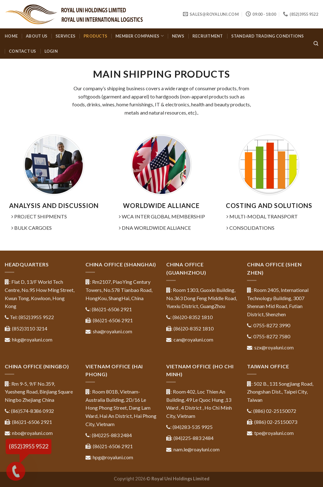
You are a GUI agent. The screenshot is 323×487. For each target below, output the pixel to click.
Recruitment (207, 36)
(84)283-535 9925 (193, 427)
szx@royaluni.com (274, 347)
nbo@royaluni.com (32, 433)
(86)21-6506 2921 (112, 309)
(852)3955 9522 (36, 317)
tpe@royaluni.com (274, 433)
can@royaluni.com (193, 339)
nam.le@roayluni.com (196, 449)
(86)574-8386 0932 (32, 411)
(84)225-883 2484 (112, 435)
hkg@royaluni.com (32, 339)
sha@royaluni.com (112, 331)
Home (11, 36)
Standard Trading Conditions (267, 36)
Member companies (139, 36)
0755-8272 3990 (271, 325)
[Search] (316, 44)
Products (95, 36)
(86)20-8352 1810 (193, 317)
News (178, 36)
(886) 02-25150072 (274, 411)
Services (65, 36)
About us (36, 36)
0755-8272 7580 (271, 336)
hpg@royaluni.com (113, 457)
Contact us (22, 51)
